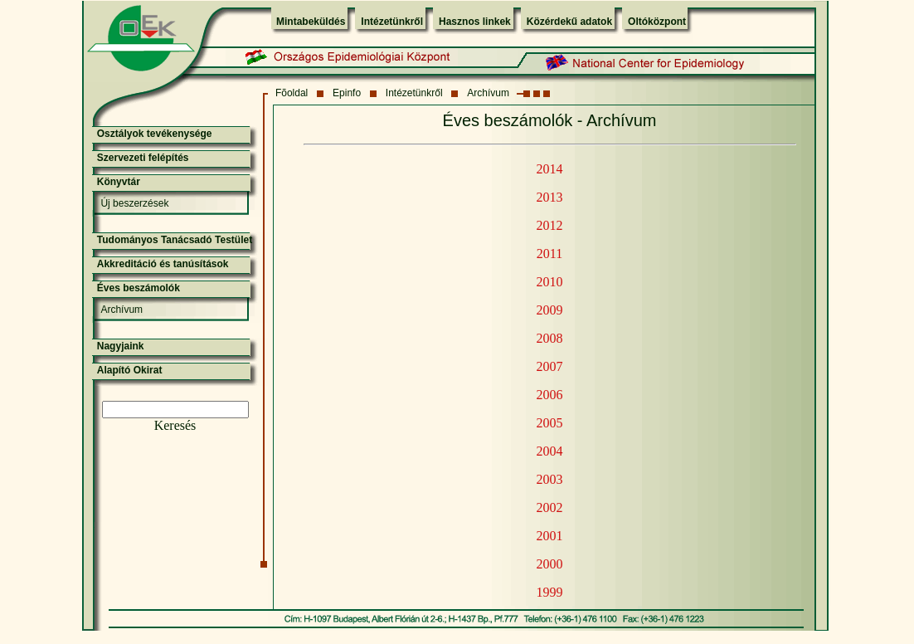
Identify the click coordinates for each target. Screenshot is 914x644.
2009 (550, 310)
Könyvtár (118, 182)
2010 (550, 282)
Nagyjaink (120, 346)
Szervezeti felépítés (143, 157)
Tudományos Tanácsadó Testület (174, 240)
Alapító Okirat (130, 370)
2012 (550, 225)
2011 (549, 253)
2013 (550, 197)
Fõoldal (291, 93)
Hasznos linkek (475, 21)
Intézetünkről (392, 21)
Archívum (488, 93)
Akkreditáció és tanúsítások (163, 264)
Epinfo (347, 93)
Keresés (175, 425)
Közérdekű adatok (569, 21)
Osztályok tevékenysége (154, 133)
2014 (550, 169)
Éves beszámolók (138, 288)
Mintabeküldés (310, 21)
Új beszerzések (134, 203)
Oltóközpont (657, 21)
